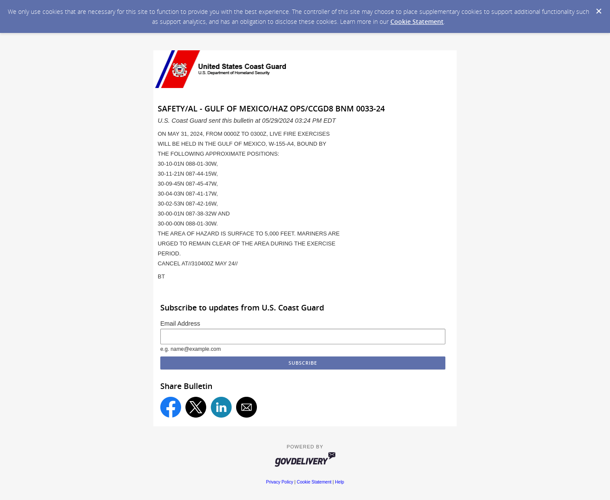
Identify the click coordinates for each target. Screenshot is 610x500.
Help (339, 482)
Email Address (180, 323)
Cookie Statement (417, 21)
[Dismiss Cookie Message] (598, 11)
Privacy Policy (279, 482)
